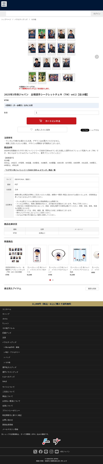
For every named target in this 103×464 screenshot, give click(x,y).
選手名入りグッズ (9, 367)
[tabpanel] (15, 260)
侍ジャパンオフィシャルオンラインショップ (51, 5)
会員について (7, 406)
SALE (4, 381)
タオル (5, 319)
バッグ (7, 357)
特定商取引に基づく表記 (12, 415)
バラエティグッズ (21, 19)
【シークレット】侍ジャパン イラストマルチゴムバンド (58, 269)
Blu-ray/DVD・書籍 (12, 347)
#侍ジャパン (65, 452)
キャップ (5, 314)
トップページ (6, 19)
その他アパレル (8, 328)
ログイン (96, 14)
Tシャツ (5, 323)
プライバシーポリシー (11, 411)
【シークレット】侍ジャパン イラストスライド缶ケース (36, 269)
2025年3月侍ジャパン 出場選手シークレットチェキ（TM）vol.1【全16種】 (15, 269)
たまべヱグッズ (8, 377)
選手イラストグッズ (10, 372)
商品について (7, 396)
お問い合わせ (7, 420)
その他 (33, 19)
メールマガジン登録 (10, 429)
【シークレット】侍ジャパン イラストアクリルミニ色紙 (79, 269)
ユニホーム (6, 309)
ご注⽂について (8, 392)
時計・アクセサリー (12, 352)
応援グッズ (6, 333)
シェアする (94, 130)
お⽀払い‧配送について (11, 401)
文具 (4, 338)
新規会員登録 (7, 425)
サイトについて (8, 387)
